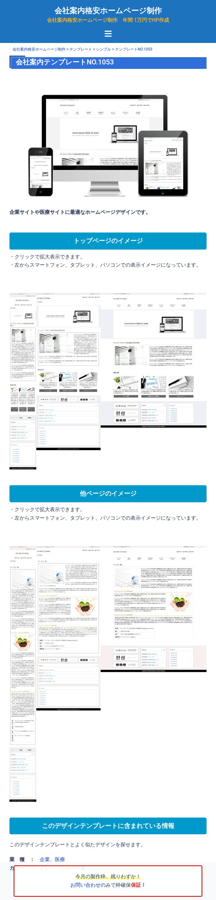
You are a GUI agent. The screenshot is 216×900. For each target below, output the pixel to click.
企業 (45, 859)
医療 (60, 859)
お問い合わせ (85, 885)
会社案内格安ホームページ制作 (108, 10)
